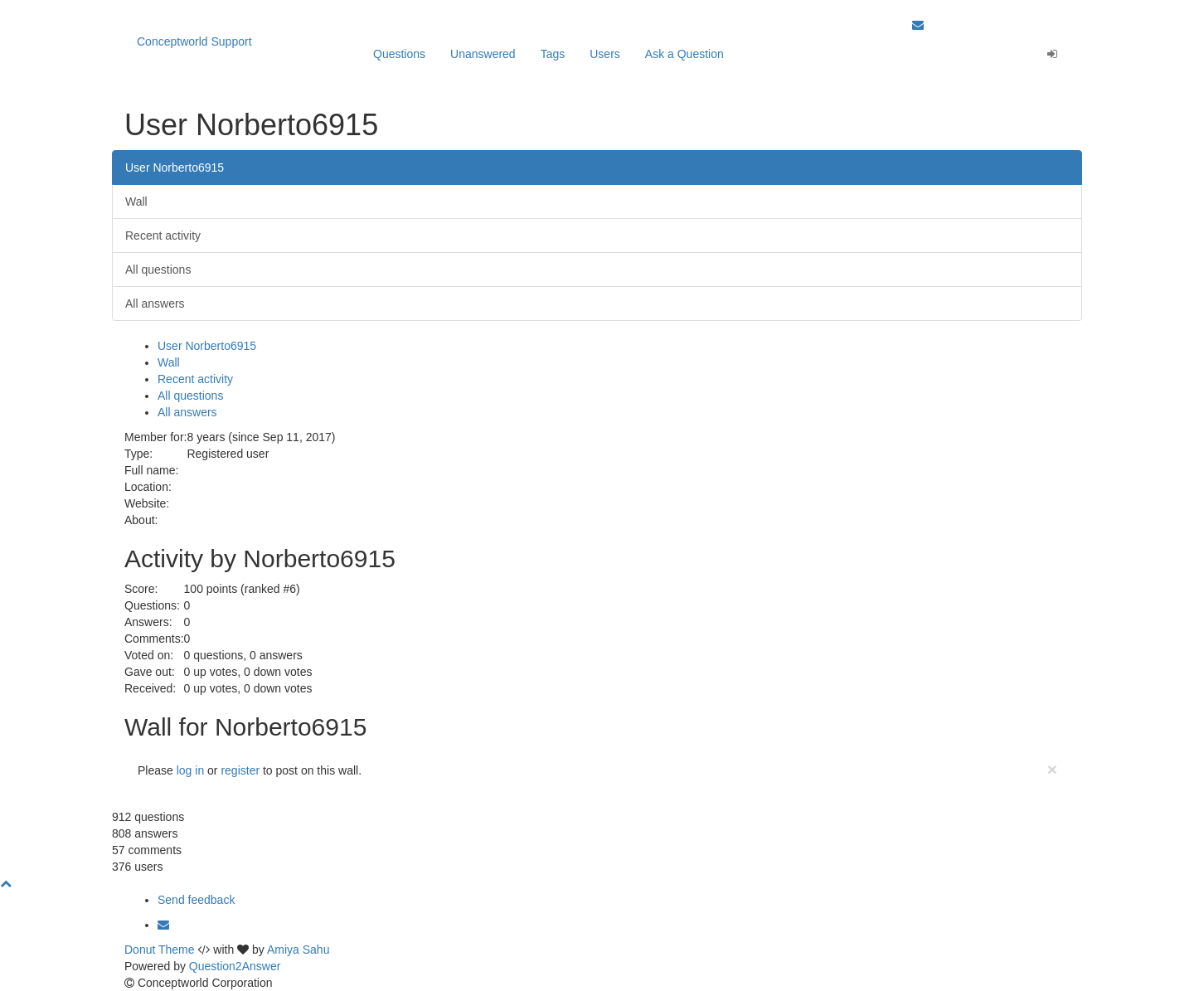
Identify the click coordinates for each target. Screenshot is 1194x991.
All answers (155, 303)
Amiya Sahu (298, 949)
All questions (158, 269)
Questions (399, 54)
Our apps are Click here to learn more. (278, 8)
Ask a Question (684, 54)
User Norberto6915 (174, 167)
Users (605, 54)
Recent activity (163, 235)
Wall (136, 201)
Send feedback (196, 899)
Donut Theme (159, 949)
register (240, 770)
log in (190, 770)
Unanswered (483, 54)
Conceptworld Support (194, 41)
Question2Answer (235, 966)
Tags (553, 54)
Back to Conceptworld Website (991, 8)
